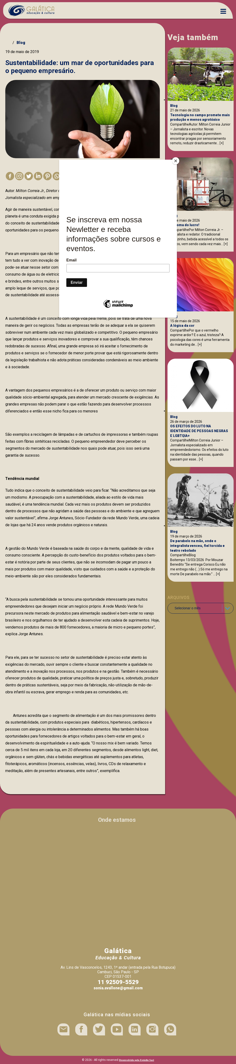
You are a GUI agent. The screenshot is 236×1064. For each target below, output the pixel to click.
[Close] (175, 160)
